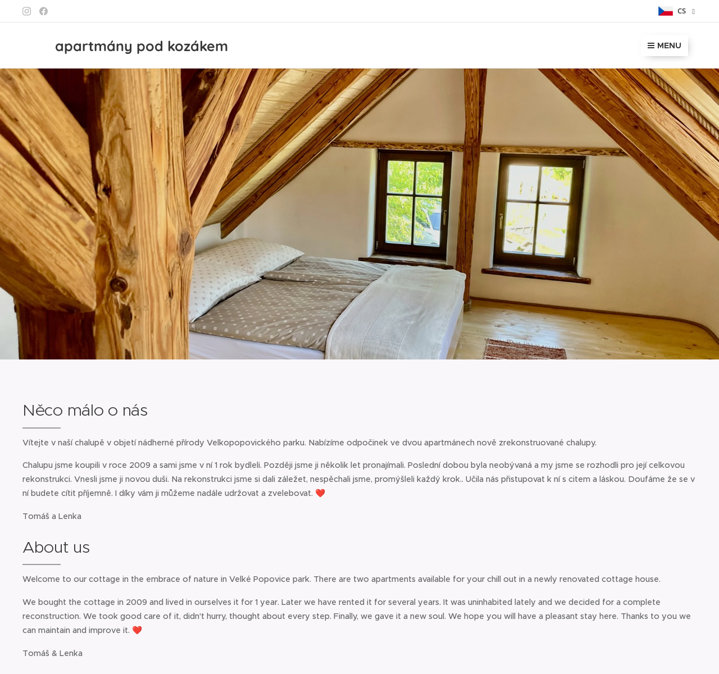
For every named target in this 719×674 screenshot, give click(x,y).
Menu (664, 45)
